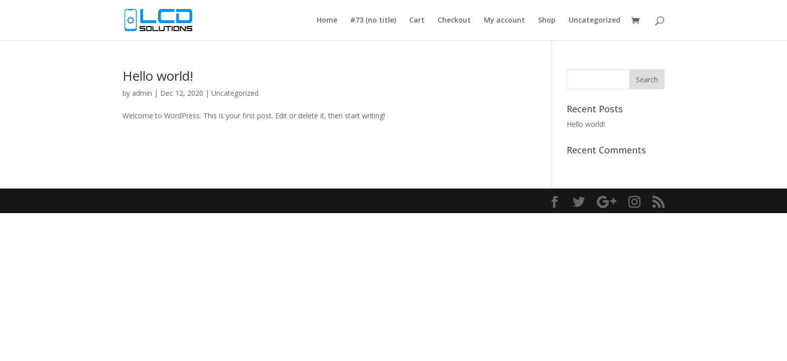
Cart (417, 21)
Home (327, 21)
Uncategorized (594, 21)
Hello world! (157, 76)
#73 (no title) (373, 21)
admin (142, 93)
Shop (547, 21)
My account (504, 21)
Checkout (454, 21)
